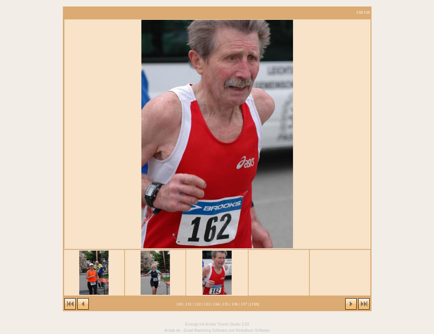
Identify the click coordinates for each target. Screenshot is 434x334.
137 (244, 304)
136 (234, 304)
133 (207, 304)
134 (216, 304)
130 (179, 304)
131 (188, 304)
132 (198, 304)
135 (225, 304)
